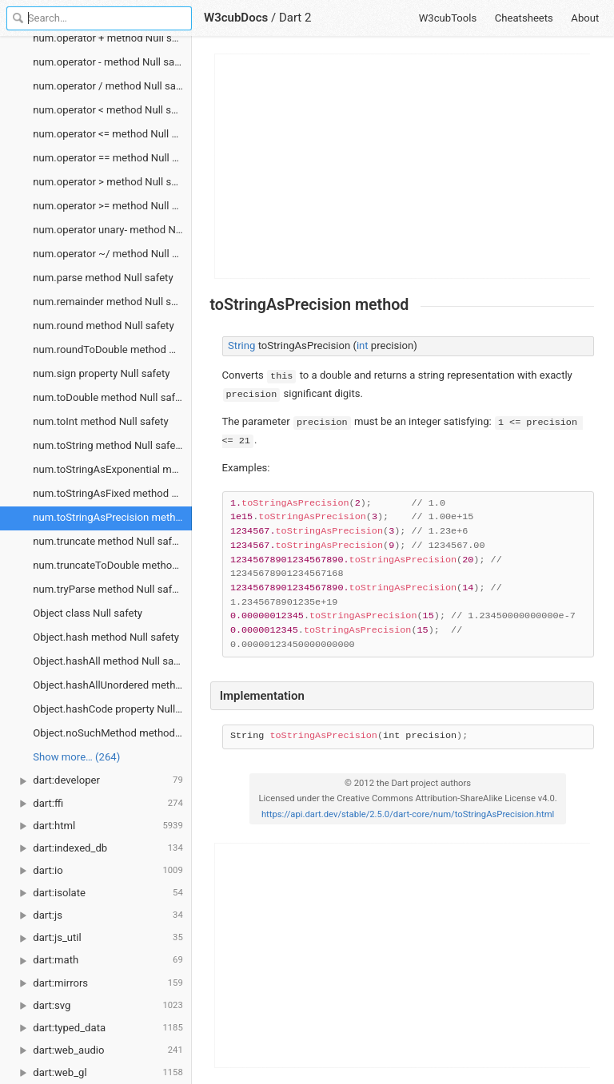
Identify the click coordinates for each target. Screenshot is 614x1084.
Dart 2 (295, 17)
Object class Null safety (87, 613)
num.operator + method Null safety (112, 38)
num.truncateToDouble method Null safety (112, 565)
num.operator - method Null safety (112, 62)
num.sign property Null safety (101, 373)
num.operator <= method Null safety (112, 134)
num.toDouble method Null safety (111, 397)
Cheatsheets (524, 18)
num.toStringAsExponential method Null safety (112, 469)
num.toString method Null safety (108, 445)
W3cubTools (448, 18)
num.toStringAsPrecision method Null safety (112, 517)
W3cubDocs (236, 17)
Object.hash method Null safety (106, 637)
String (241, 345)
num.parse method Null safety (103, 278)
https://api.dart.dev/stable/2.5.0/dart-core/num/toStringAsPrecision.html (407, 814)
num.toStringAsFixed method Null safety (112, 493)
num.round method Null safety (103, 326)
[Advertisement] (403, 166)
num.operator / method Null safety (112, 86)
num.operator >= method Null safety (112, 206)
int (363, 345)
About (585, 18)
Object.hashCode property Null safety (112, 709)
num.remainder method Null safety (112, 302)
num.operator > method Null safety (112, 182)
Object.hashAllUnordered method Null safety (112, 685)
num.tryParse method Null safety (109, 589)
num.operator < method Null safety (112, 110)
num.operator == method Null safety (112, 158)
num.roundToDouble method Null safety (112, 349)
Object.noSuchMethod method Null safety (112, 733)
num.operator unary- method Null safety (112, 230)
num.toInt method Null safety (100, 421)
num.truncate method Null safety (109, 541)
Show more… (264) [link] (76, 757)
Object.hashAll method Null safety (112, 661)
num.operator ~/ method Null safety (112, 254)
